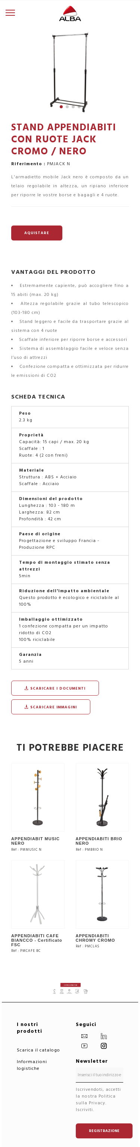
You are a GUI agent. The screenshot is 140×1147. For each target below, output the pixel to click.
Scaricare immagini (51, 707)
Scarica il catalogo (38, 1050)
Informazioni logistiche (32, 1065)
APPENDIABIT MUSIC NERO (35, 840)
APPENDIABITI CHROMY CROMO (95, 937)
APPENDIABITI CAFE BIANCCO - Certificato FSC (36, 940)
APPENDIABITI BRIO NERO (99, 840)
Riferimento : (28, 164)
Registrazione (104, 1131)
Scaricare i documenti (55, 688)
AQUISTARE (36, 233)
